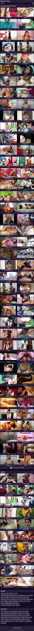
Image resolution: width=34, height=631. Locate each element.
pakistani (10, 601)
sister (25, 595)
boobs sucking (18, 619)
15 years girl (3, 593)
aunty (27, 597)
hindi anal (11, 593)
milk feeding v (7, 621)
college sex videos (14, 611)
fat (16, 593)
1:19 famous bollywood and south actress (11, 603)
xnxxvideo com (30, 595)
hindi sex (28, 619)
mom (24, 597)
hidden (2, 619)
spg (23, 611)
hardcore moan (15, 601)
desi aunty (28, 615)
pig (14, 621)
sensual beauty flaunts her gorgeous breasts (8, 595)
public (31, 617)
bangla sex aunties (13, 613)
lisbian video (27, 613)
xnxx (22, 613)
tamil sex (19, 613)
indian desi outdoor (16, 617)
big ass (2, 603)
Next (22, 467)
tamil (17, 597)
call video (20, 601)
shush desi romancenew (5, 613)
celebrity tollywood (28, 621)
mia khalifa (6, 601)
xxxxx (7, 593)
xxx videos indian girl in (24, 617)
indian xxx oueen (7, 611)
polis (10, 619)
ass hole (20, 615)
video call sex (21, 621)
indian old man (12, 597)
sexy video (20, 611)
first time (20, 597)
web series (14, 599)
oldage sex (23, 619)
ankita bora (24, 599)
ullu (20, 599)
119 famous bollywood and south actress (8, 605)
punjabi (28, 599)
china (11, 617)
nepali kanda (3, 599)
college (2, 597)
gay (10, 599)
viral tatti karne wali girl (5, 617)
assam (17, 621)
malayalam (17, 605)
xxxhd (2, 611)
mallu (18, 599)
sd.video (13, 619)
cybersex (26, 611)
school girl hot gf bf (20, 595)
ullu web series (3, 623)
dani (12, 621)
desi (32, 599)
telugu (7, 599)
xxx (14, 593)
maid (2, 601)
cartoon (28, 601)
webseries (6, 619)
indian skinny (7, 597)
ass (17, 615)
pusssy (25, 601)
